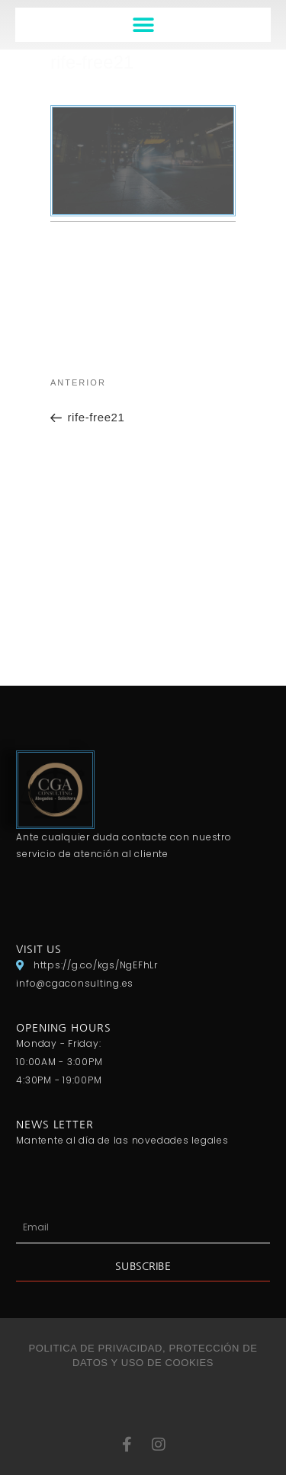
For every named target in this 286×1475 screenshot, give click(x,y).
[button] (143, 25)
